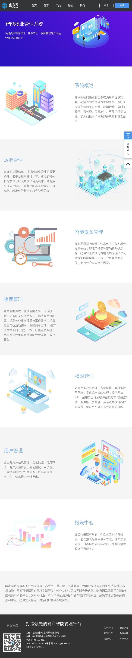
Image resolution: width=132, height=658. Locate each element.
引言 (46, 5)
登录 (106, 5)
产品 (58, 5)
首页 (34, 5)
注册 (122, 5)
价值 (70, 5)
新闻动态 (108, 633)
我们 (82, 5)
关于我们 (108, 628)
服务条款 (124, 628)
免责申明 (124, 633)
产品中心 (124, 639)
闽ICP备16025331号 (35, 647)
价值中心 (108, 639)
